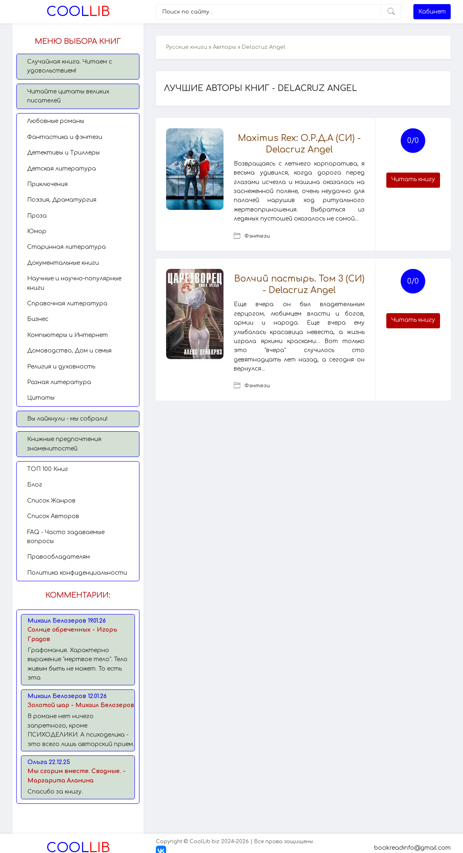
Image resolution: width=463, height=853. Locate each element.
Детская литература (61, 169)
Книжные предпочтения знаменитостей (64, 443)
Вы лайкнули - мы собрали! (67, 419)
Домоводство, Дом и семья (69, 351)
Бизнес (37, 319)
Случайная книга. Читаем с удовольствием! (69, 66)
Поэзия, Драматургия (61, 200)
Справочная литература (67, 303)
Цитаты (41, 398)
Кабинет (432, 12)
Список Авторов (53, 516)
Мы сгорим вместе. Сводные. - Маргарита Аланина (76, 775)
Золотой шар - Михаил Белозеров (80, 705)
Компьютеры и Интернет (67, 335)
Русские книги (186, 47)
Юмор (36, 231)
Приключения (47, 184)
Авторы (224, 47)
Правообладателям (58, 557)
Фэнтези (257, 236)
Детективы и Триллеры (63, 153)
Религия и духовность (61, 367)
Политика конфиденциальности (77, 573)
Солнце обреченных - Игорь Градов (72, 634)
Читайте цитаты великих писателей (68, 96)
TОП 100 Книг (47, 469)
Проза (37, 216)
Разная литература (59, 382)
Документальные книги (63, 263)
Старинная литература (66, 247)
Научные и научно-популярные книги (74, 283)
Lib (78, 12)
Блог (34, 485)
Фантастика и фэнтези (64, 137)
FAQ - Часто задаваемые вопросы (66, 536)
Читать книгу (413, 179)
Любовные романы (55, 121)
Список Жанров (51, 501)
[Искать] (391, 11)
